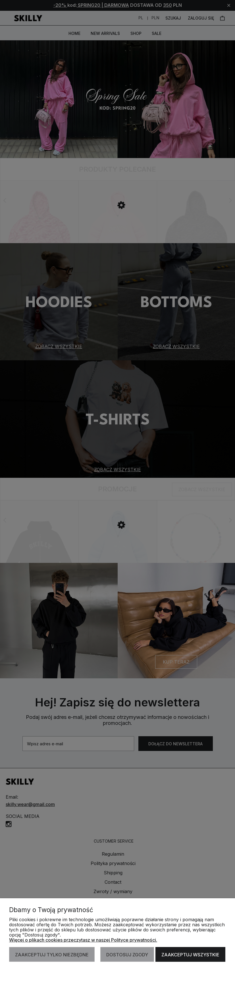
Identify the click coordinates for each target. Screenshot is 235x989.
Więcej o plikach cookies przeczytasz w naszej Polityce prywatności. (83, 940)
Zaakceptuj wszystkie (190, 955)
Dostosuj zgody (127, 955)
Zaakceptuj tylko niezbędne (52, 955)
